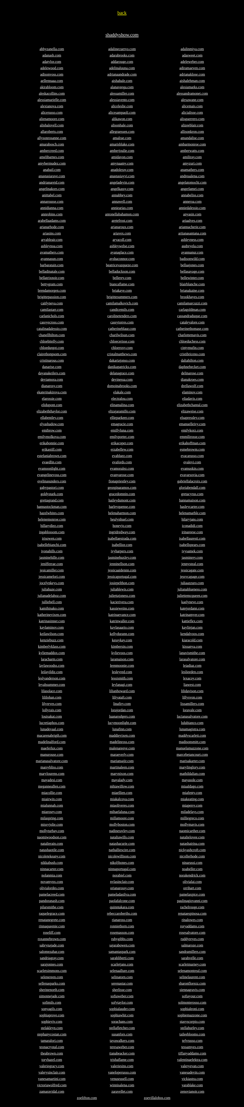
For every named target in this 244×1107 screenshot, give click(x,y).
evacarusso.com (192, 456)
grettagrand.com (51, 500)
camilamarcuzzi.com (192, 303)
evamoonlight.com (51, 468)
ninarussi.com (192, 863)
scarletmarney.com (192, 964)
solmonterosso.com (192, 1002)
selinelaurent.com (192, 977)
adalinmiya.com (192, 49)
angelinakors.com (52, 189)
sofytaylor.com (122, 1002)
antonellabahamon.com (122, 214)
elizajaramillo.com (122, 411)
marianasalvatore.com (52, 761)
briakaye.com (122, 290)
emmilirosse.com (192, 437)
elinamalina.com (122, 405)
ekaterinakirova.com (52, 392)
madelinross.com (122, 742)
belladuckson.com (122, 271)
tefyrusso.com (192, 1041)
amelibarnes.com (51, 157)
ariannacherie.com (192, 227)
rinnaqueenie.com (52, 926)
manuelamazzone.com (192, 748)
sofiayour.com (192, 996)
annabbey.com (122, 195)
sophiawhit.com (122, 1015)
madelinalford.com (51, 742)
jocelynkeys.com (52, 583)
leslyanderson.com (51, 678)
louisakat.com (52, 716)
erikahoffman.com (192, 443)
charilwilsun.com (122, 335)
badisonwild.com (192, 259)
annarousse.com (51, 201)
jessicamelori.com (52, 576)
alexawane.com (192, 100)
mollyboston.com (122, 824)
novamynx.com (52, 882)
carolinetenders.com (122, 316)
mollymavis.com (192, 824)
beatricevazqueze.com (122, 265)
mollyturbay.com (51, 831)
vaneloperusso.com (122, 1072)
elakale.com (122, 392)
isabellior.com (122, 545)
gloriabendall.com (192, 487)
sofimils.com (51, 1002)
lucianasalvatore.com (192, 716)
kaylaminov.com (52, 627)
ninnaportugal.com (121, 869)
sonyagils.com (51, 1009)
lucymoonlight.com (122, 723)
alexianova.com (51, 106)
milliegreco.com (192, 818)
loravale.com (192, 710)
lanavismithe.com (192, 653)
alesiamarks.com (192, 87)
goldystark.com (52, 494)
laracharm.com (52, 659)
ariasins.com (52, 233)
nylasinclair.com (122, 882)
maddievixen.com (122, 735)
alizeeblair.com (192, 125)
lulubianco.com (192, 723)
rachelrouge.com (192, 907)
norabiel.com (122, 875)
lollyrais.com (51, 710)
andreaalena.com (192, 176)
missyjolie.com (52, 824)
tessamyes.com (192, 1047)
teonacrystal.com (51, 1047)
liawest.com (192, 685)
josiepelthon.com (122, 583)
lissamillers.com (192, 704)
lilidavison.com (192, 691)
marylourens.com (52, 774)
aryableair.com (52, 240)
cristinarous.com (52, 360)
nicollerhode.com (192, 856)
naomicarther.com (192, 831)
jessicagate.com (192, 570)
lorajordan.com (122, 710)
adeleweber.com (192, 62)
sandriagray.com (52, 958)
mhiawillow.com (122, 786)
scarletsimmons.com (52, 971)
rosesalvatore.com (192, 932)
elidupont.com (51, 405)
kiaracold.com (192, 640)
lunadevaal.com (51, 729)
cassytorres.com (122, 322)
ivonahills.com (52, 551)
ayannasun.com (52, 259)
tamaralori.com (52, 1041)
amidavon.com (122, 157)
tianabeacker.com (122, 1053)
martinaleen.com (122, 767)
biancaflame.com (122, 284)
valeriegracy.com (51, 1066)
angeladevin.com (122, 182)
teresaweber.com (122, 1047)
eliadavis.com (192, 398)
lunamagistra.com (192, 729)
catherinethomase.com (192, 329)
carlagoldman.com (192, 309)
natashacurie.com (122, 843)
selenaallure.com (122, 971)
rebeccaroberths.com (122, 913)
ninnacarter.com (51, 869)
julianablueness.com (192, 589)
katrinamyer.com (192, 615)
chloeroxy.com (122, 348)
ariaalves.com (192, 220)
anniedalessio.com (192, 208)
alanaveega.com (122, 87)
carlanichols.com (51, 316)
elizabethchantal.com (192, 405)
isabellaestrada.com (122, 538)
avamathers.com (51, 252)
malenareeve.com (122, 748)
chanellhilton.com (52, 335)
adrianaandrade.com (122, 74)
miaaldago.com (192, 786)
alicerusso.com (52, 112)
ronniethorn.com (122, 926)
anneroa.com (192, 201)
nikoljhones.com (122, 863)
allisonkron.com (192, 131)
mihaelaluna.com (122, 812)
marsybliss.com (52, 767)
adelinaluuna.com (122, 68)
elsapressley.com (192, 418)
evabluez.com (122, 456)
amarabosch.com (52, 144)
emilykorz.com (192, 430)
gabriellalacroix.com (192, 481)
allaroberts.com (52, 131)
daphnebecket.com (192, 367)
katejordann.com (192, 608)
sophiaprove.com (51, 1015)
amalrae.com (122, 138)
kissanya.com (192, 646)
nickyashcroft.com (192, 850)
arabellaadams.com (52, 220)
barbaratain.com (52, 265)
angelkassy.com (122, 189)
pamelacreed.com (51, 894)
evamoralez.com (122, 468)
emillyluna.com (122, 430)
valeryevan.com (192, 1066)
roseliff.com (51, 932)
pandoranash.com (51, 901)
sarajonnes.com (52, 964)
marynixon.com (122, 774)
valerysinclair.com (52, 1072)
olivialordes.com (52, 888)
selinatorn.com (122, 977)
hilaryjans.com (192, 519)
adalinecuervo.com (122, 49)
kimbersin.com (122, 646)
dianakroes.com (192, 379)
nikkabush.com (52, 863)
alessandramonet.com (192, 93)
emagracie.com (122, 424)
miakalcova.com (122, 799)
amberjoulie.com (122, 151)
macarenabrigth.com (52, 735)
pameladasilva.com (122, 894)
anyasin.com (192, 214)
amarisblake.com (122, 144)
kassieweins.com (122, 608)
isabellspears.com (192, 545)
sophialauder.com (122, 1009)
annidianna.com (51, 208)
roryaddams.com (192, 926)
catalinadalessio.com (52, 329)
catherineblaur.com (122, 329)
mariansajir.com (122, 761)
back (121, 12)
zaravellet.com (122, 1091)
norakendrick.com (192, 875)
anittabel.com (52, 195)
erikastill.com (52, 449)
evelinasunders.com (51, 481)
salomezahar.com (51, 952)
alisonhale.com (122, 125)
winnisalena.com (122, 1085)
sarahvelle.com (192, 958)
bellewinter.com (192, 278)
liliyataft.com (122, 697)
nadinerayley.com (122, 831)
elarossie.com (52, 398)
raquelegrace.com (52, 913)
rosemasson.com (122, 932)
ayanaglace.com (122, 252)
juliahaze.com (52, 589)
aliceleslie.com (122, 106)
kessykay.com (122, 640)
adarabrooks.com (122, 55)
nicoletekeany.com (51, 856)
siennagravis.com (192, 990)
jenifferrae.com (52, 564)
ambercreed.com (52, 151)
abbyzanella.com (52, 49)
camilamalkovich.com (122, 303)
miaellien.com (122, 793)
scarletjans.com (122, 964)
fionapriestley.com (122, 481)
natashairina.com (192, 843)
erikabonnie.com (52, 443)
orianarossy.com (122, 888)
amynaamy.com (122, 163)
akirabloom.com (51, 87)
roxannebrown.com (52, 939)
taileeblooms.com (192, 1034)
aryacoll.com (122, 240)
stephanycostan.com (51, 1034)
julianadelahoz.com (52, 596)
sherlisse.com (122, 990)
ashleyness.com (192, 240)
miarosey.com (52, 812)
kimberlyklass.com (51, 646)
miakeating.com (192, 799)
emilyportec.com (122, 437)
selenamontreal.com (192, 971)
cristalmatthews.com (122, 354)
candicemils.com (122, 309)
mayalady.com (122, 780)
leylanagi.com (122, 685)
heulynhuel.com (122, 519)
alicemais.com (192, 106)
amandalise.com (192, 138)
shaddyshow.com (121, 34)
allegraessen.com (122, 131)
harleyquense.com (122, 507)
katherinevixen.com (51, 615)
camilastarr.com (51, 309)
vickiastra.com (192, 1079)
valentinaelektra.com (192, 1060)
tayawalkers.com (122, 1041)
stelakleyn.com (52, 1028)
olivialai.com (192, 882)
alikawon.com (122, 119)
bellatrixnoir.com (51, 278)
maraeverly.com (121, 754)
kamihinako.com (52, 608)
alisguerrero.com (192, 119)
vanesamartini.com (51, 1079)
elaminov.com (192, 392)
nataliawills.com (122, 837)
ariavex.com (122, 233)
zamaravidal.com (51, 1091)
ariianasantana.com (192, 233)
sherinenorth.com (52, 990)
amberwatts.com (192, 151)
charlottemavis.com (192, 335)
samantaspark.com (122, 952)
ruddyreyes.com (192, 939)
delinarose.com (192, 373)
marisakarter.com (192, 761)
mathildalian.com (192, 774)
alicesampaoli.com (122, 112)
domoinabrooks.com (122, 386)
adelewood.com (51, 68)
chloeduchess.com (192, 341)
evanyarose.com (122, 475)
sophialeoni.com (192, 1009)
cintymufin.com (192, 348)
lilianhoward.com (122, 691)
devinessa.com (122, 379)
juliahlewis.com (122, 589)
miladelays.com (192, 812)
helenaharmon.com (122, 513)
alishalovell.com (52, 125)
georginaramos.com (122, 487)
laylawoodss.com (51, 665)
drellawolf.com (192, 386)
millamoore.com (122, 818)
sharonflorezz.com (192, 983)
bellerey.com (122, 278)
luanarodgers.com (122, 716)
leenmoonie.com (122, 665)
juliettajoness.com (122, 596)
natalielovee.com (192, 837)
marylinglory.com (192, 767)
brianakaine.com (192, 290)
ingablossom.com (51, 532)
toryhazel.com (51, 1060)
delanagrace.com (122, 373)
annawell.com (122, 201)
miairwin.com (52, 799)
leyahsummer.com (52, 685)
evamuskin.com (192, 468)
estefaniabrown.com (51, 456)
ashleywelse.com (122, 246)
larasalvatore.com (192, 659)
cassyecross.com (52, 322)
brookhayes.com (192, 297)
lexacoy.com (192, 678)
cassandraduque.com (192, 316)
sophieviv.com (51, 1021)
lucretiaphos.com (51, 723)
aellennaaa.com (52, 81)
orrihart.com (192, 888)
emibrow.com (52, 430)
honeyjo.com (122, 526)
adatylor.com (51, 62)
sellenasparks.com (52, 983)
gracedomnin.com (122, 494)
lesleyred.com (122, 672)
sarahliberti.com (122, 958)
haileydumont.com (122, 500)
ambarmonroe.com (192, 144)
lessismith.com (122, 678)
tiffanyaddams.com (192, 1053)
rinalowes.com (192, 920)
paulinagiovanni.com (192, 901)
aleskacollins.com (52, 93)
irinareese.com (192, 532)
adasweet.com (192, 55)
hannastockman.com (52, 507)
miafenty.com (192, 793)
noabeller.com (192, 869)
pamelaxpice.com (192, 894)
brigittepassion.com (52, 297)
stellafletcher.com (122, 1028)
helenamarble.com (192, 513)
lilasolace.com (51, 691)
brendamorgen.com (52, 290)
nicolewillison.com (122, 856)
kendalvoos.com (192, 634)
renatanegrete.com (52, 920)
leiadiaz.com (192, 665)
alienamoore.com (51, 119)
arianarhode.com (52, 227)
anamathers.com (192, 170)
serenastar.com (122, 983)
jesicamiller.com (52, 570)
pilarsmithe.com (52, 907)
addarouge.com (122, 62)
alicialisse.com (192, 112)
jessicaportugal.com (122, 576)
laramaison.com (122, 659)
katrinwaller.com (122, 621)
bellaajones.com (192, 265)
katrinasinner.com (52, 621)
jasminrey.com (192, 557)
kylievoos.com (122, 653)
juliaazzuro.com (192, 583)
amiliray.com (192, 157)
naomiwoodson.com (51, 837)
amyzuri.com (192, 163)
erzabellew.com (122, 449)
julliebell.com (52, 602)
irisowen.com (52, 538)
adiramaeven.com (192, 68)
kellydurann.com (122, 634)
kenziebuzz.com (52, 640)
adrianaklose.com (192, 74)
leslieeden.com (192, 672)
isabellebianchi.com (51, 545)
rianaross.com (122, 920)
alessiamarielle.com (51, 100)
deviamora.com (52, 379)
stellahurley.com (192, 1028)
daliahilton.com (192, 360)
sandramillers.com (192, 952)
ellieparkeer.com (122, 418)
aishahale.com (122, 81)
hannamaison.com (192, 500)
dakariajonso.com (122, 360)
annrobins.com (52, 214)
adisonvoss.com (51, 74)
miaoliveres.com (122, 805)
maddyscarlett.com (192, 735)
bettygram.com (52, 284)
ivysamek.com (192, 551)
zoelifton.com (87, 1098)
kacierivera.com (122, 602)
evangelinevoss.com (51, 475)
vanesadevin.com (192, 1072)
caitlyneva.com (52, 303)
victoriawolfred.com (51, 1085)
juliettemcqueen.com (192, 596)
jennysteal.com (192, 564)
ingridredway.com (122, 532)
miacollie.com (51, 793)
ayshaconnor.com (122, 259)
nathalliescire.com (122, 850)
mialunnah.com (52, 805)
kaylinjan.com (192, 627)
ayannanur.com (192, 252)
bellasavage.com (192, 271)
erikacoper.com (122, 443)
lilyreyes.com (52, 704)
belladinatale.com (52, 271)
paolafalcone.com (122, 901)
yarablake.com (192, 1085)
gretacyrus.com (192, 494)
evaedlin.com (52, 462)
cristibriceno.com (192, 354)
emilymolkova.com (52, 437)
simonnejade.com (51, 996)
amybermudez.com (51, 163)
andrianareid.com (52, 182)
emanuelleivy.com (192, 424)
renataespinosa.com (192, 913)
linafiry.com (122, 704)
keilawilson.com (52, 634)
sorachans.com (122, 1021)
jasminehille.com (51, 557)
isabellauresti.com (192, 538)
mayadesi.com (51, 780)
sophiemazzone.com (192, 1015)
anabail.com (52, 170)
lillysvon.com (192, 697)
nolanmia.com (51, 875)
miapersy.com (192, 805)
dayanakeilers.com (51, 373)
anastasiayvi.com (122, 176)
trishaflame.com (122, 1060)
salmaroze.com (192, 945)
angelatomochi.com (192, 182)
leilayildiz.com (52, 672)
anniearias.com (122, 208)
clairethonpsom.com (51, 354)
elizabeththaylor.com (52, 411)
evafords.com (122, 462)
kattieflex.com (192, 621)
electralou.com (122, 398)
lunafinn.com (122, 729)
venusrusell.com (122, 1079)
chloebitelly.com (52, 341)
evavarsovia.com (192, 475)
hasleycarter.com (192, 507)
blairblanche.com (192, 284)
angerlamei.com (192, 189)
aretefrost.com (122, 220)
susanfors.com (122, 1034)
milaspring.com (52, 818)
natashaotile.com (52, 850)
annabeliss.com (192, 195)
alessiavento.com (122, 100)
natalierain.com (52, 843)
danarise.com (51, 367)
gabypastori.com (52, 487)
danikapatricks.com (122, 367)
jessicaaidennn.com (122, 570)
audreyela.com (192, 246)
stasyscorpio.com (192, 1021)
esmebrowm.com (192, 449)
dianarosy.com (51, 386)
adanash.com (51, 55)
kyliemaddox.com (52, 653)
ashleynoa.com (52, 246)
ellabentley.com (51, 418)
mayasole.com (192, 780)
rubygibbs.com (122, 939)
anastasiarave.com (52, 176)
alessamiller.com (122, 93)
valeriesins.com (122, 1066)
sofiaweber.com (122, 996)
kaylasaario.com (122, 627)
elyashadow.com (52, 424)
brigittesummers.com (122, 297)
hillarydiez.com (52, 526)
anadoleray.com (122, 170)
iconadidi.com (192, 526)
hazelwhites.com (52, 513)
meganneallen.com (51, 786)
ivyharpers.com (122, 551)
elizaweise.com (192, 411)
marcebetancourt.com (192, 754)
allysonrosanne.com (51, 138)
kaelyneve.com (192, 602)
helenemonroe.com (51, 519)
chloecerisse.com (122, 341)
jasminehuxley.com (122, 557)
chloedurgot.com (52, 348)
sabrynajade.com (52, 945)
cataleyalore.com (192, 322)
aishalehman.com (192, 81)
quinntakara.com (122, 907)
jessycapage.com (192, 576)
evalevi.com (192, 462)
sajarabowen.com (122, 945)
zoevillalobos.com (157, 1098)
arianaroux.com (122, 227)
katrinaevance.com (121, 615)
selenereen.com (52, 977)
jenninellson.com (122, 564)
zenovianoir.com (192, 1091)
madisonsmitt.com (192, 742)
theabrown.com (52, 1053)
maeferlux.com (52, 748)
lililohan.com (51, 697)
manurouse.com (51, 754)
